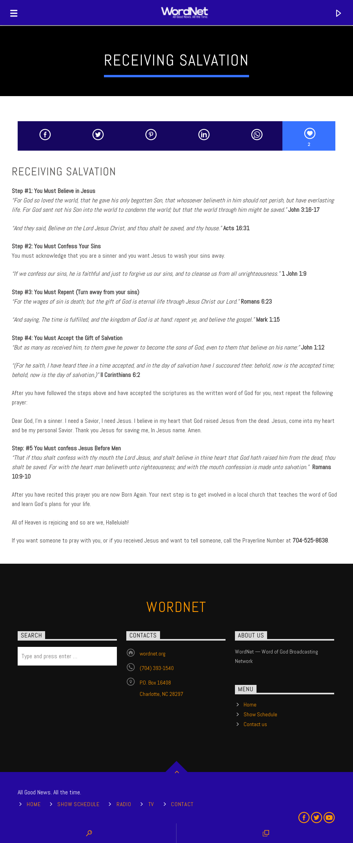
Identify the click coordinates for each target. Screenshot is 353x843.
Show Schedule (260, 714)
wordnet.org (153, 653)
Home (250, 704)
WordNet (176, 607)
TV (151, 804)
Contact (182, 804)
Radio (123, 804)
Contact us (255, 724)
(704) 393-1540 (157, 668)
